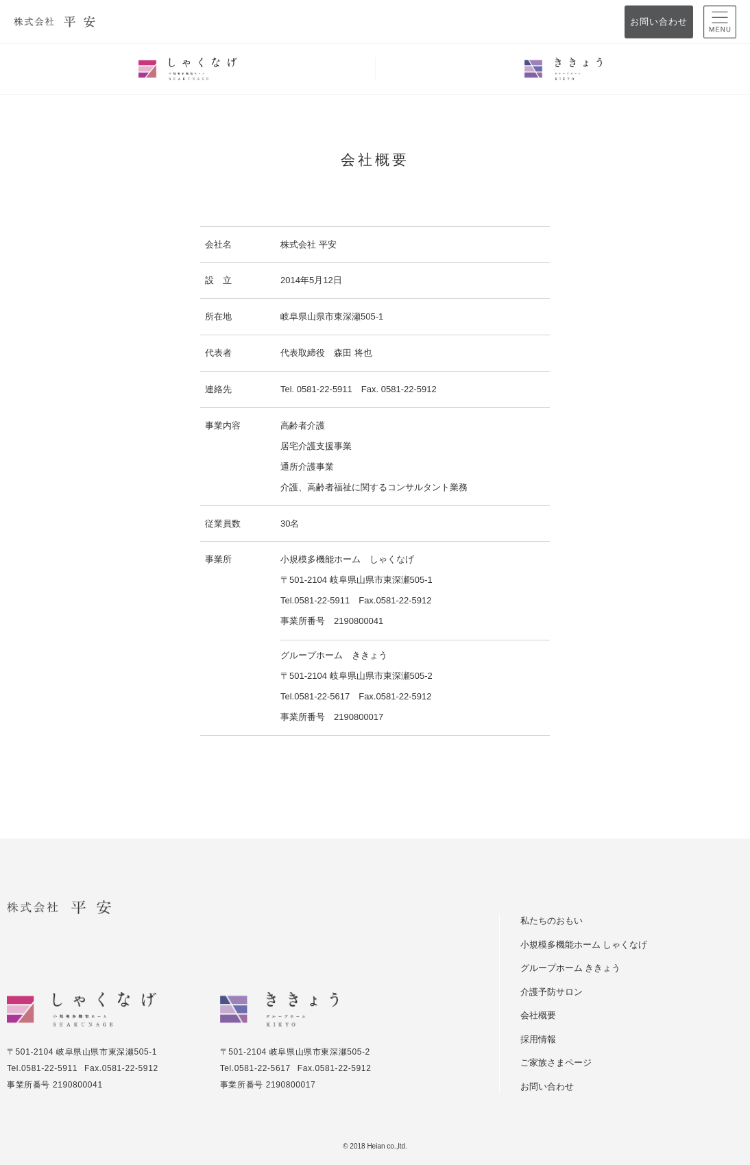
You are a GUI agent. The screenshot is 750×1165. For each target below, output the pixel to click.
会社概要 (538, 1015)
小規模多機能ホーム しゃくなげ (583, 944)
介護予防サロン (551, 992)
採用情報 (538, 1039)
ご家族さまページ (556, 1062)
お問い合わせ (658, 21)
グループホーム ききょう (570, 968)
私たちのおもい (551, 920)
